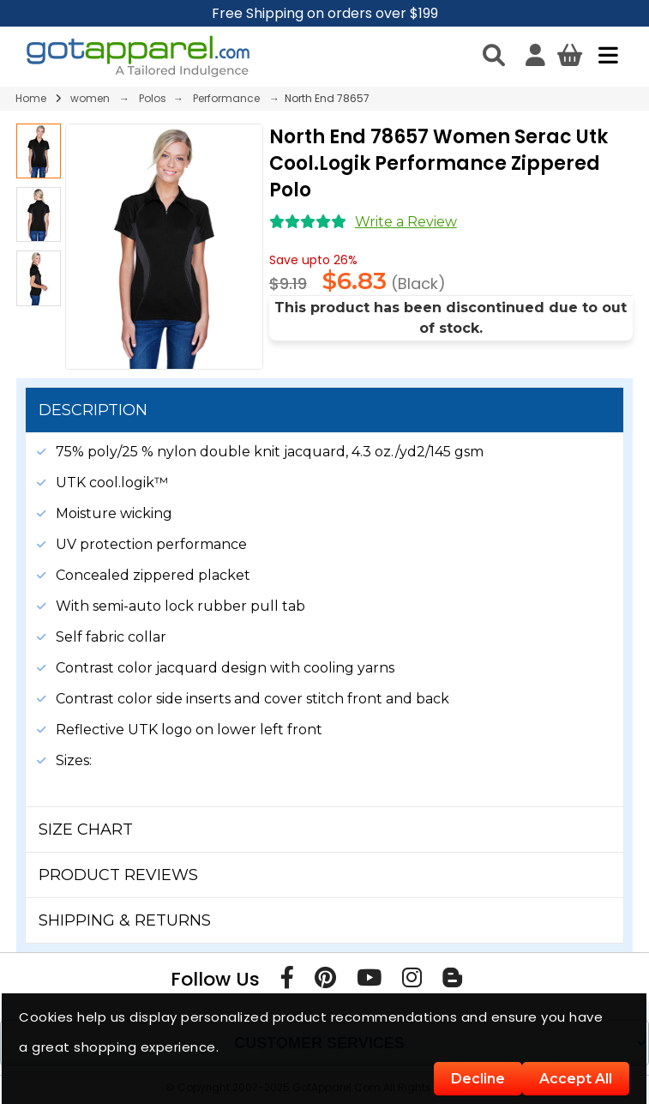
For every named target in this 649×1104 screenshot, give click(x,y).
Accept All (575, 1079)
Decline (478, 1079)
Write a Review (406, 222)
